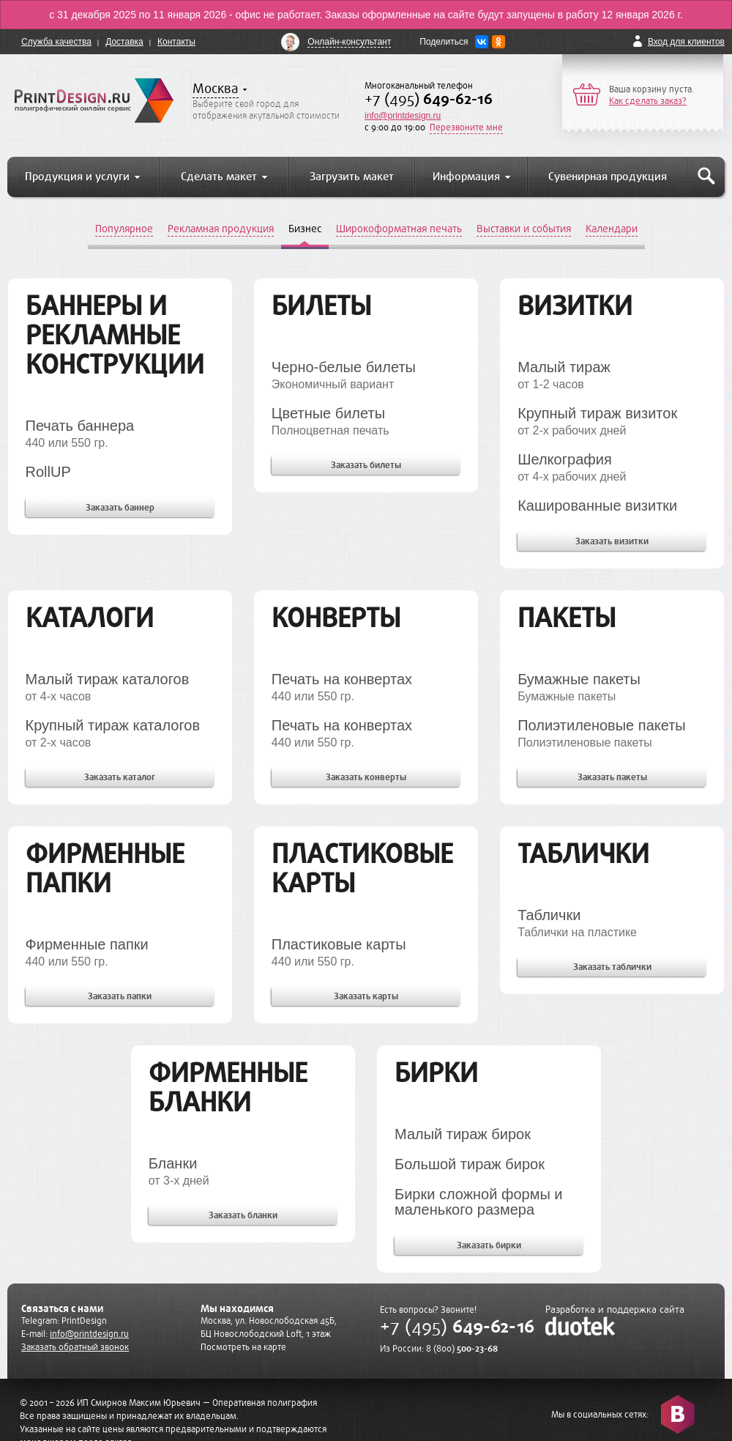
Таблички (583, 854)
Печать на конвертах (342, 679)
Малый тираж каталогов (108, 679)
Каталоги (90, 618)
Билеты (321, 306)
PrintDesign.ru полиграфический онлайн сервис (94, 100)
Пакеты (567, 618)
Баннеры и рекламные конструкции (115, 335)
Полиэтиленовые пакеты (602, 725)
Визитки (575, 306)
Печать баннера (80, 426)
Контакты (176, 42)
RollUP (48, 472)
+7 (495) (429, 99)
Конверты (336, 618)
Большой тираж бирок (470, 1164)
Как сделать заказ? (648, 101)
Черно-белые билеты (344, 367)
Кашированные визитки (597, 505)
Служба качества (56, 42)
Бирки (436, 1073)
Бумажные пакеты (579, 679)
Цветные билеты (328, 413)
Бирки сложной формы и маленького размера (479, 1202)
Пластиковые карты (362, 868)
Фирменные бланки (228, 1087)
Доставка (124, 42)
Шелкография (565, 459)
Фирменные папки (105, 868)
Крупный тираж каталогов (113, 725)
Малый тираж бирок (463, 1134)
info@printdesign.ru (403, 116)
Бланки (173, 1163)
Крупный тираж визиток (597, 413)
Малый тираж (564, 367)
